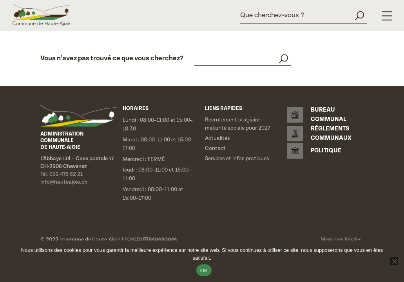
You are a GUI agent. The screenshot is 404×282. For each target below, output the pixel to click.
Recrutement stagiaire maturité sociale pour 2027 (237, 124)
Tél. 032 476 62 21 (61, 174)
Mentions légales (341, 240)
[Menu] (387, 16)
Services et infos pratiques (237, 158)
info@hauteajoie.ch (63, 182)
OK (204, 270)
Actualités (217, 138)
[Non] (394, 261)
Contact (215, 148)
